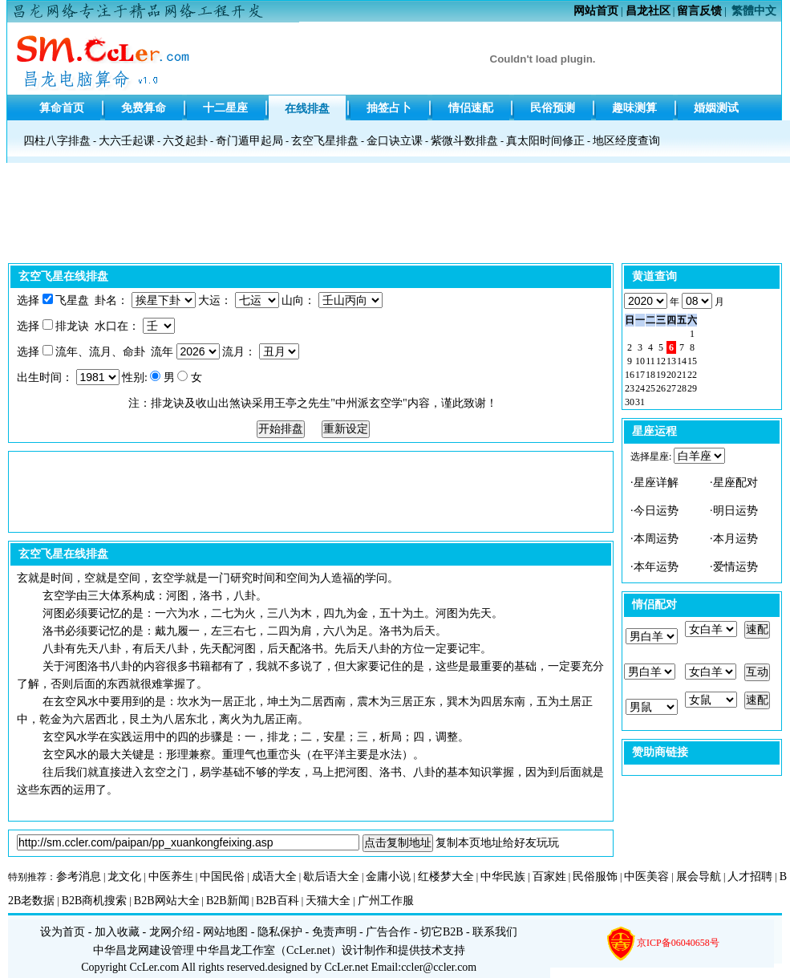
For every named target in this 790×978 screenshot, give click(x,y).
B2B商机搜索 (95, 901)
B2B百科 (277, 901)
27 (671, 388)
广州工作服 (386, 901)
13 (671, 361)
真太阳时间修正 (545, 141)
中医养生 (170, 876)
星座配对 (735, 483)
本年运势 (656, 567)
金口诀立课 (395, 141)
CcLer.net (308, 950)
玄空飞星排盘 (325, 141)
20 (671, 374)
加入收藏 (117, 932)
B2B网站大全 (167, 901)
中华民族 (502, 876)
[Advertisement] (395, 217)
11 (650, 361)
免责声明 (334, 932)
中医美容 (646, 876)
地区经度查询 (626, 141)
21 (682, 374)
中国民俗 (222, 876)
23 (629, 388)
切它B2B (442, 932)
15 (692, 361)
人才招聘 (749, 876)
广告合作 (388, 932)
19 (661, 374)
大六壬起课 (127, 141)
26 (661, 388)
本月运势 (735, 539)
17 (640, 374)
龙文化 (124, 876)
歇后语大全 (331, 876)
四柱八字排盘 (57, 141)
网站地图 (225, 932)
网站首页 (595, 11)
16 (629, 374)
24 (640, 388)
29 (692, 388)
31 (640, 402)
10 (640, 361)
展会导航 (698, 876)
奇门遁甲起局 (249, 141)
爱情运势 (735, 567)
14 (682, 361)
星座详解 (656, 483)
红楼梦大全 (446, 876)
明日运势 (735, 511)
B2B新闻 (227, 901)
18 (650, 374)
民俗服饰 (595, 876)
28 (682, 388)
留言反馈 (699, 11)
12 (661, 361)
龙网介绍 (171, 932)
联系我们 (494, 932)
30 (629, 402)
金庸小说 (388, 876)
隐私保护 (279, 932)
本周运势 (656, 539)
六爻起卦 (185, 141)
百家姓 (549, 876)
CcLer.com (155, 967)
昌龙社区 (648, 11)
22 (692, 374)
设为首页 (62, 932)
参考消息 (78, 876)
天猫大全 (328, 901)
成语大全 (274, 876)
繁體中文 (753, 11)
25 (650, 388)
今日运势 (656, 511)
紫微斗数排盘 (464, 141)
